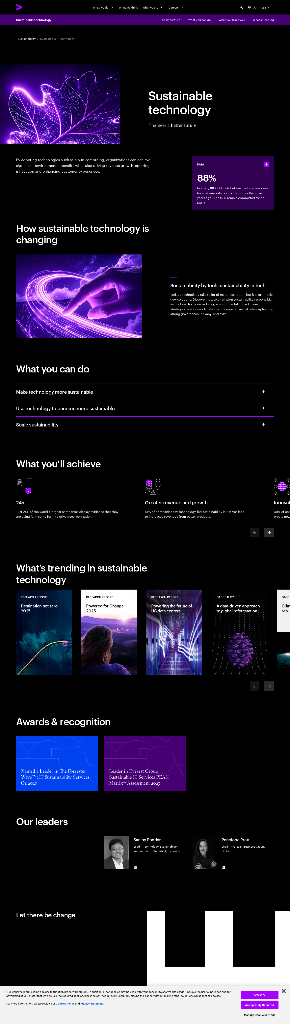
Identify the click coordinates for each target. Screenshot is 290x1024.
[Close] (283, 991)
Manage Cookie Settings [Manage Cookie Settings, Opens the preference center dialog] (259, 1015)
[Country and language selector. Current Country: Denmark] (259, 7)
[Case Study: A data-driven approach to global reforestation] (239, 632)
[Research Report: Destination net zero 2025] (44, 632)
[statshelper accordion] (267, 164)
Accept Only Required (259, 1005)
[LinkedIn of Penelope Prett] (223, 867)
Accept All (259, 994)
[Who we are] (153, 7)
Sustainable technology (33, 19)
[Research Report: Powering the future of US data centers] (174, 632)
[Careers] (176, 7)
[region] (145, 1005)
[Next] (269, 532)
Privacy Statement (92, 1003)
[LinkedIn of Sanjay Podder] (135, 867)
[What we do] (103, 7)
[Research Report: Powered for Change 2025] (109, 632)
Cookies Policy (65, 1003)
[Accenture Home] (28, 7)
